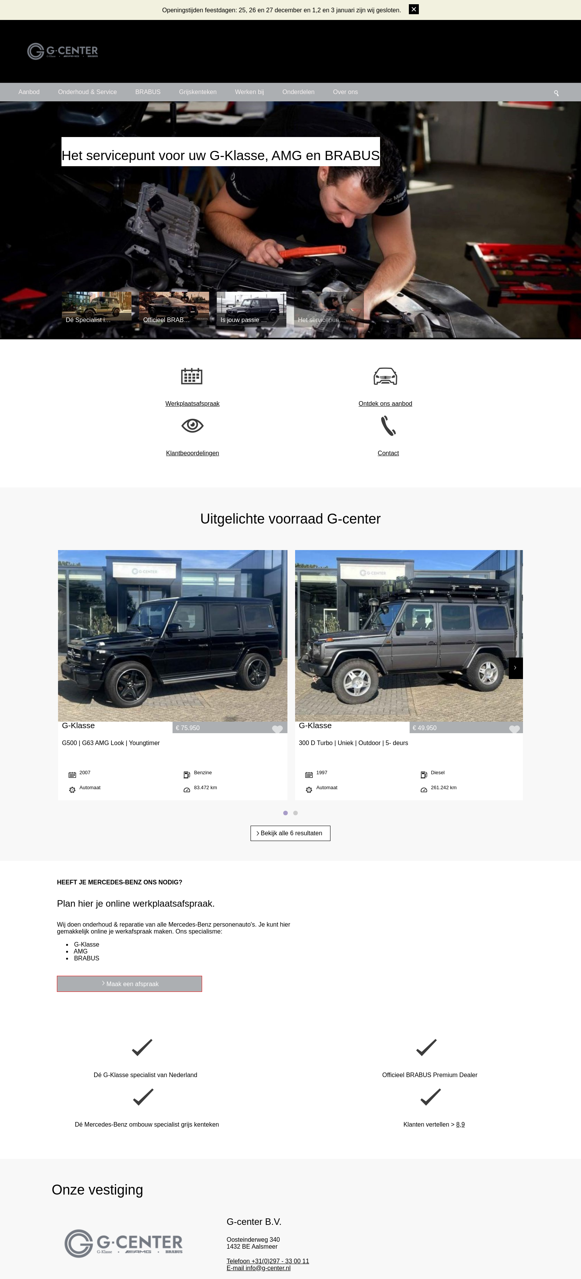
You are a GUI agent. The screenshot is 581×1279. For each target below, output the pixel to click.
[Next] (516, 573)
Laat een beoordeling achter (531, 1185)
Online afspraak (406, 1128)
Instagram (405, 1204)
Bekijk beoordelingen (524, 1202)
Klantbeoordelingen (333, 403)
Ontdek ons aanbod (248, 403)
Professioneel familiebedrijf (228, 1215)
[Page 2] (295, 673)
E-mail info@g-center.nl (268, 1093)
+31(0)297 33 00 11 (25, 1215)
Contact (417, 403)
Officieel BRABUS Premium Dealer (335, 1204)
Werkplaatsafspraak (164, 403)
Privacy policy (352, 1256)
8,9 (532, 943)
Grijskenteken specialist (322, 1215)
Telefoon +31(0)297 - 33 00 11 (277, 1086)
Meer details (262, 1111)
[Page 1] (285, 673)
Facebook (404, 1215)
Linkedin (403, 1226)
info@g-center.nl (22, 1204)
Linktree (403, 1236)
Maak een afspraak (394, 851)
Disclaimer (321, 1256)
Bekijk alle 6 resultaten (291, 693)
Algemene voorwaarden (278, 1256)
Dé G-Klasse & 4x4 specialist (230, 1204)
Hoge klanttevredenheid (225, 1226)
